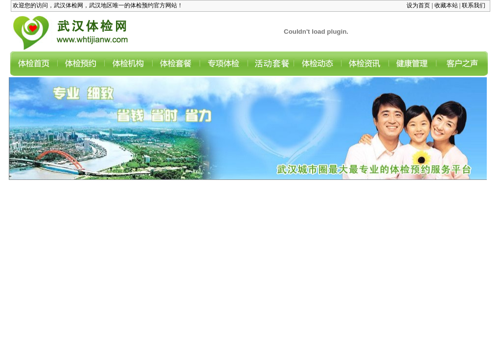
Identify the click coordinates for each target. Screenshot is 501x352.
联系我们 (473, 5)
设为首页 (418, 5)
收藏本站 (446, 5)
